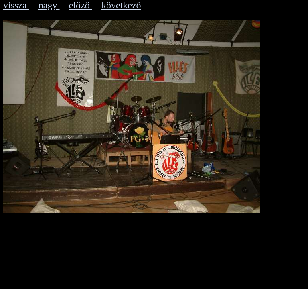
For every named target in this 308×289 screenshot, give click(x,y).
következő (121, 5)
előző (80, 5)
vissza (16, 5)
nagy (49, 5)
